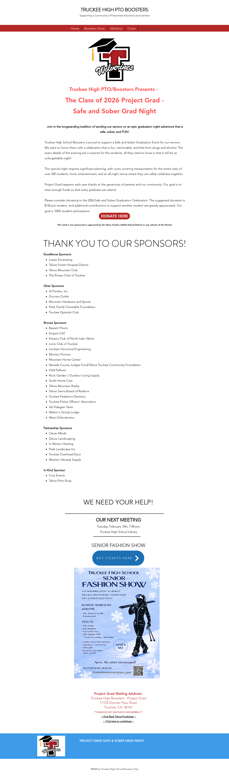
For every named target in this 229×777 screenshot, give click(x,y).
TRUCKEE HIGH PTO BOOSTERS (114, 10)
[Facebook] (209, 35)
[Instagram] (214, 35)
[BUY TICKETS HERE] (118, 558)
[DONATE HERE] (114, 216)
